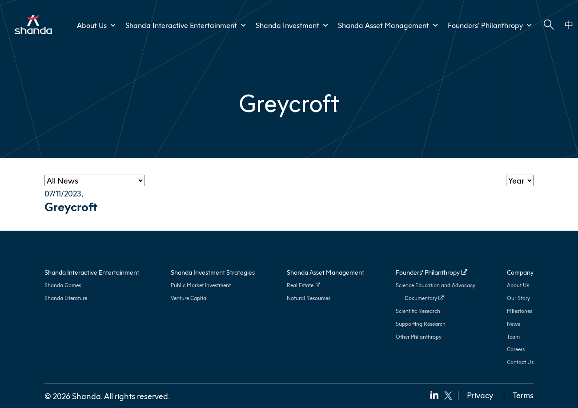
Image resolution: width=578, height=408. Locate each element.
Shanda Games (62, 285)
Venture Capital (189, 298)
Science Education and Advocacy (435, 285)
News (513, 323)
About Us (518, 285)
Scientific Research (418, 311)
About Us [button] (96, 25)
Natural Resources (308, 298)
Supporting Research (421, 323)
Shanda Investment (292, 25)
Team (513, 336)
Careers (516, 349)
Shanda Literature (65, 298)
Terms (523, 395)
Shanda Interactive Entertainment (186, 25)
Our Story (518, 298)
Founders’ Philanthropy (490, 25)
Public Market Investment (201, 285)
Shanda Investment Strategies (213, 272)
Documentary (424, 298)
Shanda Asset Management (388, 25)
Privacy (480, 395)
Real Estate (303, 285)
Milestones (519, 311)
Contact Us (520, 362)
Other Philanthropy (419, 336)
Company (520, 272)
